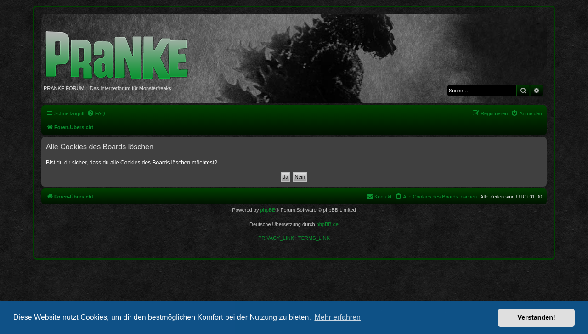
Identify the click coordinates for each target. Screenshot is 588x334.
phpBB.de (328, 224)
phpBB (267, 210)
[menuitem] (96, 113)
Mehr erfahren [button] (337, 317)
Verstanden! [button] (536, 317)
